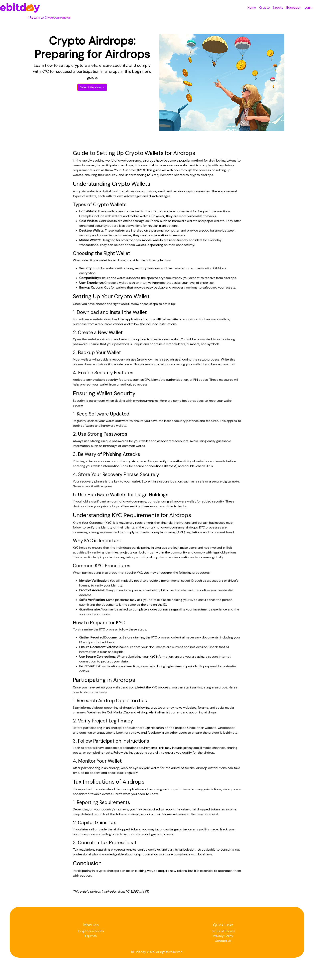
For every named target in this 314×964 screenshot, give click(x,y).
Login (308, 7)
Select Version (91, 87)
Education (293, 7)
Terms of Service (223, 931)
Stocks (278, 7)
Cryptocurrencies (91, 931)
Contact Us (223, 941)
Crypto (264, 7)
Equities (91, 936)
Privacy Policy (223, 936)
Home (252, 7)
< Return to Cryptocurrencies (49, 17)
